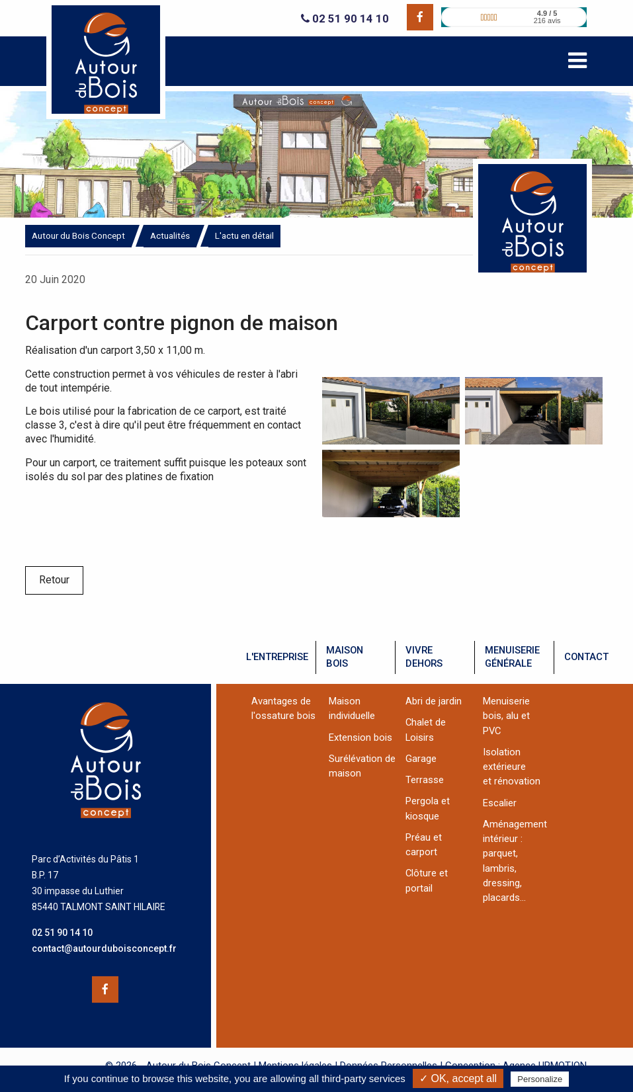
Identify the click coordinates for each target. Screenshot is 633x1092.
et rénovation (511, 781)
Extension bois (360, 737)
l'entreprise (277, 657)
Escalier (500, 803)
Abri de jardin (433, 701)
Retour (54, 579)
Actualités (170, 235)
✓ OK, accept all (458, 1078)
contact (586, 657)
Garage (421, 759)
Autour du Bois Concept (78, 235)
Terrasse (424, 780)
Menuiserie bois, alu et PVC (506, 715)
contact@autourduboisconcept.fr (104, 948)
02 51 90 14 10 (345, 19)
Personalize (539, 1079)
